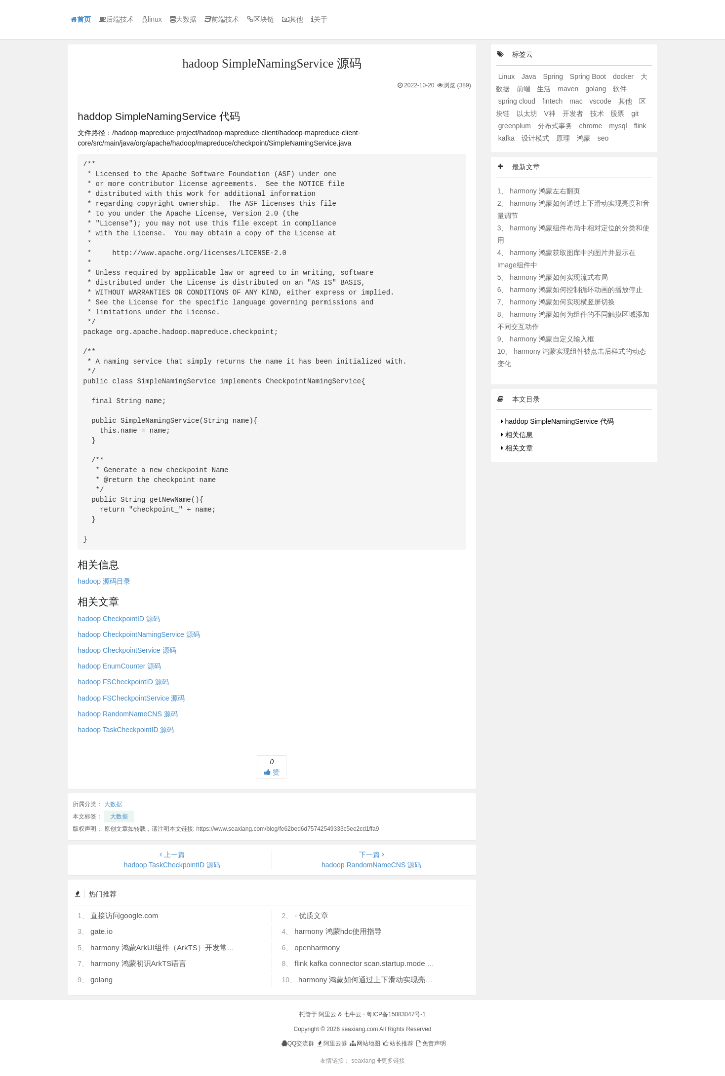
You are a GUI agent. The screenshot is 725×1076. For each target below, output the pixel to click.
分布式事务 (556, 126)
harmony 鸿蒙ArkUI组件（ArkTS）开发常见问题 (169, 947)
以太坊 (528, 113)
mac (576, 101)
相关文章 (517, 448)
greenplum (515, 126)
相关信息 (517, 435)
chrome (591, 126)
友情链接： (335, 1060)
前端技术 (221, 19)
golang (101, 979)
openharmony (317, 947)
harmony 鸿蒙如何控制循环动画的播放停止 (576, 290)
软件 (620, 89)
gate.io (101, 931)
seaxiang (363, 1060)
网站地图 (364, 1043)
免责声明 (430, 1043)
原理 (564, 138)
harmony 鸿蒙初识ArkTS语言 (138, 963)
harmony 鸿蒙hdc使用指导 (338, 931)
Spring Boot (589, 76)
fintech (553, 101)
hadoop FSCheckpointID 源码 (123, 682)
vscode (601, 101)
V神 (550, 113)
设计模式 (536, 138)
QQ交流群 (298, 1043)
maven (569, 89)
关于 (319, 19)
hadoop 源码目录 (104, 581)
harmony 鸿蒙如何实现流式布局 (558, 277)
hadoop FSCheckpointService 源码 (131, 698)
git (635, 113)
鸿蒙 (585, 138)
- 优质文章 (311, 915)
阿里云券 (331, 1043)
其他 (292, 19)
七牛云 (353, 1014)
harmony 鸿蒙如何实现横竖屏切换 (562, 302)
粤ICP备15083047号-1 (396, 1014)
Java (530, 76)
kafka (507, 138)
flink (640, 126)
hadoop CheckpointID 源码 (119, 619)
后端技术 (116, 19)
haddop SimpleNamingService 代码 (557, 421)
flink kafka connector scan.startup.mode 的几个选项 (379, 963)
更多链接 (391, 1060)
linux (152, 19)
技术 (598, 113)
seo (603, 138)
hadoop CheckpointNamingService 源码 (139, 634)
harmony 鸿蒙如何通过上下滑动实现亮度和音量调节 (384, 979)
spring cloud (517, 101)
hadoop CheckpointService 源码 (127, 650)
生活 (545, 89)
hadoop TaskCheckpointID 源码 (126, 730)
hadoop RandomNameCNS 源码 (127, 714)
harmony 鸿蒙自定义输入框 (552, 339)
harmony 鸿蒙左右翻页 (545, 191)
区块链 (260, 19)
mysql (619, 126)
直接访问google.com (124, 915)
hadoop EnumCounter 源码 (119, 666)
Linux (507, 76)
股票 (618, 113)
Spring (553, 76)
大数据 (183, 19)
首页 (81, 19)
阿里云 (327, 1014)
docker (624, 76)
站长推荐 (397, 1043)
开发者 (574, 113)
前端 (524, 89)
